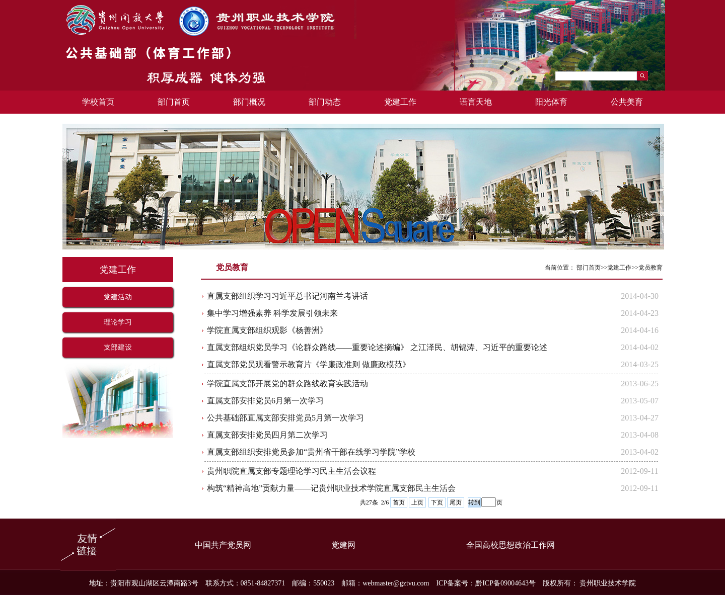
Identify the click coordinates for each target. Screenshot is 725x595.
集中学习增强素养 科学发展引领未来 (272, 313)
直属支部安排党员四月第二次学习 (267, 435)
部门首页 (174, 102)
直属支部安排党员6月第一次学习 (265, 400)
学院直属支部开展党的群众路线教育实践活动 (287, 383)
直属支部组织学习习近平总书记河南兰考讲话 (287, 296)
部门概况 (249, 102)
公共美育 (627, 102)
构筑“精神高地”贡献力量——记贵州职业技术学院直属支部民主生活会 (331, 488)
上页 (417, 502)
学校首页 (98, 102)
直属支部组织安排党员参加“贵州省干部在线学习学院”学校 (311, 452)
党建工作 (400, 102)
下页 (437, 502)
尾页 (456, 502)
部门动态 (325, 102)
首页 (399, 502)
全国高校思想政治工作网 (510, 545)
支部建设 (118, 347)
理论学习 (118, 322)
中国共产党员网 (223, 545)
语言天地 (476, 102)
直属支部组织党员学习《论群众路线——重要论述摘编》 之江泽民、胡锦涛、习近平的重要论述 (377, 347)
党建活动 (118, 297)
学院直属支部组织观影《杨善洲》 (267, 330)
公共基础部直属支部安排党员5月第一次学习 (285, 417)
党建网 (343, 545)
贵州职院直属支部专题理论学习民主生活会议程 (291, 471)
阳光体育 (551, 102)
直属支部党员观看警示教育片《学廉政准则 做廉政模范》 (308, 364)
